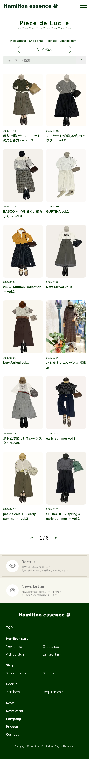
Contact (12, 734)
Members (13, 692)
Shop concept (16, 673)
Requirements (53, 692)
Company (13, 719)
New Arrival (18, 40)
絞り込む (44, 49)
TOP (9, 628)
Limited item (68, 40)
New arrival (14, 646)
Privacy (12, 727)
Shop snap (36, 40)
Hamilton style (17, 639)
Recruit (12, 684)
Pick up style (15, 654)
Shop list (49, 673)
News (10, 703)
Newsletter (14, 711)
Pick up (51, 40)
